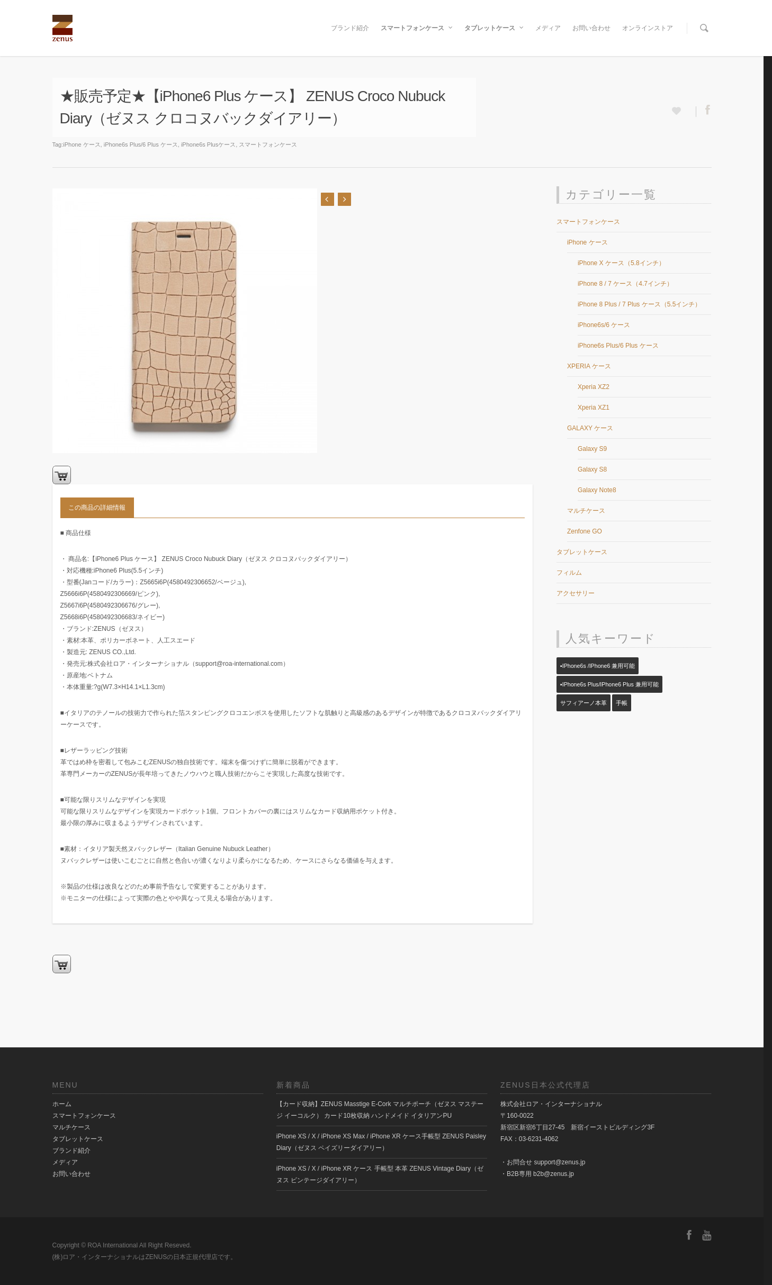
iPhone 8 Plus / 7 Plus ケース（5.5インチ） (639, 304)
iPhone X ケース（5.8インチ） (621, 263)
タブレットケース (494, 28)
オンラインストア (647, 28)
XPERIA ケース (589, 366)
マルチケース (586, 510)
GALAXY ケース (590, 428)
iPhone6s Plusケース (208, 144)
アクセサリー (575, 593)
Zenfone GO (584, 531)
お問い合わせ (591, 28)
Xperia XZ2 (593, 387)
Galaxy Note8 (597, 490)
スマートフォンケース (417, 28)
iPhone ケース (81, 144)
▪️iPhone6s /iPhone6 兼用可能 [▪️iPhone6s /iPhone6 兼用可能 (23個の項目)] (597, 666)
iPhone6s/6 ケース (604, 325)
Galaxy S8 (592, 469)
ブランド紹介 (350, 28)
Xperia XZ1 (593, 407)
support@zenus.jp (559, 1162)
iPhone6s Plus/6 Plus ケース (141, 144)
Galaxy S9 (592, 449)
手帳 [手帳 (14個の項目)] (621, 703)
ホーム (61, 1104)
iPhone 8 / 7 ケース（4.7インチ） (625, 283)
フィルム (569, 572)
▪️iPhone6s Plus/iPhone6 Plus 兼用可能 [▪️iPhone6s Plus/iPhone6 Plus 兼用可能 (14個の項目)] (609, 684)
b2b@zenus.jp (553, 1174)
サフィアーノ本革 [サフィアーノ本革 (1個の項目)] (583, 703)
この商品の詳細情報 (96, 507)
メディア (548, 28)
